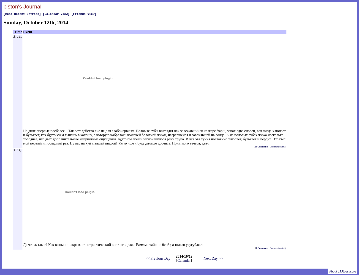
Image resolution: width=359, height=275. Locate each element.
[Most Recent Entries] (22, 14)
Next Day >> (213, 259)
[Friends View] (83, 14)
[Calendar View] (56, 14)
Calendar (184, 261)
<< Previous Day (157, 259)
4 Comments (262, 249)
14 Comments (261, 147)
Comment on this (278, 147)
